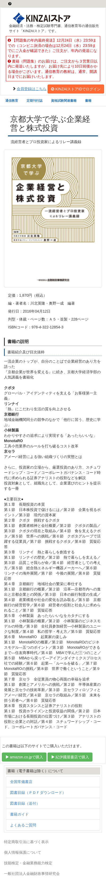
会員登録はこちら (31, 89)
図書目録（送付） (25, 803)
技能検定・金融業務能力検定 (28, 863)
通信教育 (11, 101)
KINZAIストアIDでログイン (76, 89)
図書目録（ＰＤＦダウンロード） (38, 792)
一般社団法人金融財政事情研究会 (32, 873)
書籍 (88, 101)
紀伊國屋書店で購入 (70, 757)
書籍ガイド (19, 814)
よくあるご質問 (23, 825)
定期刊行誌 (35, 101)
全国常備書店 (21, 782)
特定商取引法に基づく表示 (26, 842)
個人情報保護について (22, 852)
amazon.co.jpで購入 (24, 757)
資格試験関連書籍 (64, 101)
